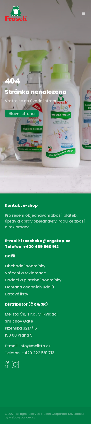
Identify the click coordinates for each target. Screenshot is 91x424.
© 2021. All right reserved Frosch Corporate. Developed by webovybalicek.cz (44, 415)
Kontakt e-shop (21, 205)
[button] (83, 13)
